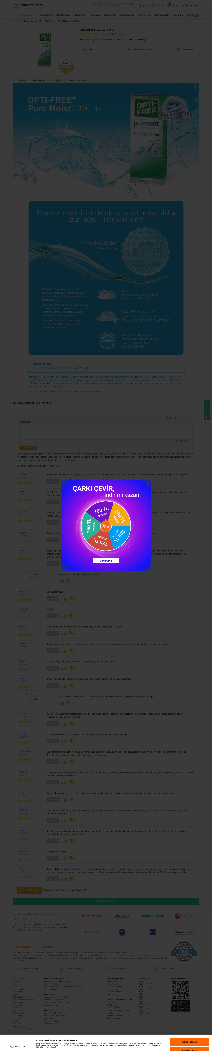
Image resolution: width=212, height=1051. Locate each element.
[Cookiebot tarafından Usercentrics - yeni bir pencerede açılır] (17, 1046)
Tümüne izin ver (189, 1026)
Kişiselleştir (189, 1035)
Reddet (189, 1044)
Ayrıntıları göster (43, 1038)
